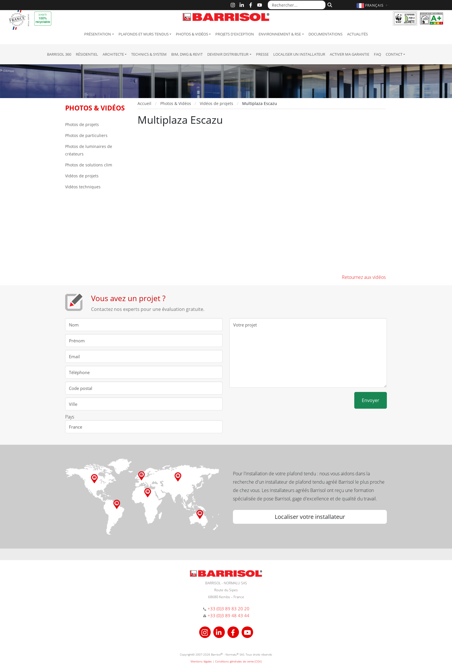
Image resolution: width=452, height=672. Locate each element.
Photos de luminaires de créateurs (88, 150)
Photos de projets (82, 124)
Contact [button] (394, 54)
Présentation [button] (97, 34)
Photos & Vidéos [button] (192, 34)
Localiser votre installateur (310, 517)
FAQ (377, 54)
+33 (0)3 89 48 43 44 (228, 615)
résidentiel (87, 54)
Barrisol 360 (59, 54)
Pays (69, 417)
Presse (262, 54)
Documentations (325, 34)
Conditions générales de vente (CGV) (238, 661)
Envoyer (370, 400)
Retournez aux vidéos (364, 277)
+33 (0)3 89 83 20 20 (228, 608)
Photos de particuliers (86, 135)
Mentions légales (201, 661)
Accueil (144, 103)
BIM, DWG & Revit (187, 54)
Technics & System (149, 54)
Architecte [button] (113, 54)
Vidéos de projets (82, 176)
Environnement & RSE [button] (280, 34)
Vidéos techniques (83, 186)
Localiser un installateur (299, 54)
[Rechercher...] (296, 5)
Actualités (357, 34)
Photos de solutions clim (88, 165)
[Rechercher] (329, 4)
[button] (372, 5)
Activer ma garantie (349, 54)
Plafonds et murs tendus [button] (143, 34)
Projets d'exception (234, 34)
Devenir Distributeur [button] (227, 54)
